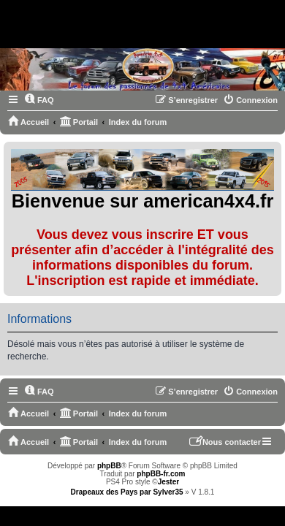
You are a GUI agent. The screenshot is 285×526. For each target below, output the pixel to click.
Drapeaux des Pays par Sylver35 (127, 492)
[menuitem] (39, 100)
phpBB (109, 466)
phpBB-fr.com (161, 474)
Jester (168, 482)
